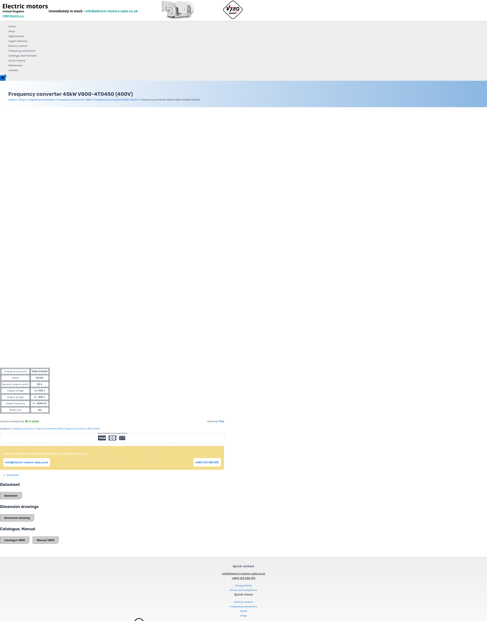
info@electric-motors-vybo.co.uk (26, 462)
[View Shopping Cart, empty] (3, 78)
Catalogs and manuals (22, 55)
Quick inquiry (16, 60)
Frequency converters (21, 50)
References (15, 65)
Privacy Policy (243, 585)
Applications (16, 36)
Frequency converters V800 (75, 99)
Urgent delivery (17, 41)
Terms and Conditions (243, 590)
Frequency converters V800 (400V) (116, 99)
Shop (11, 31)
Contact (13, 70)
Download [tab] (12, 474)
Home (12, 26)
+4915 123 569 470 (207, 462)
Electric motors (18, 45)
